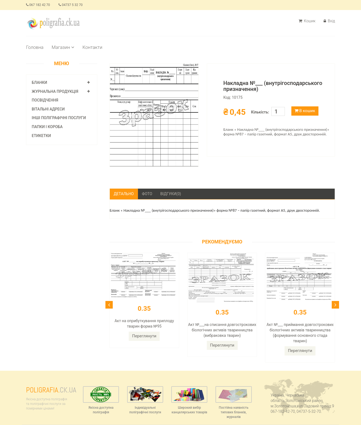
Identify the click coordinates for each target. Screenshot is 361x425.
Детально (124, 194)
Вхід (329, 21)
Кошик (307, 21)
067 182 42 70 (38, 5)
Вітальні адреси (48, 109)
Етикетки (41, 136)
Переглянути (144, 336)
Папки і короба (47, 127)
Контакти (92, 47)
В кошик (305, 110)
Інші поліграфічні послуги (59, 118)
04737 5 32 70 (70, 5)
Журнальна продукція (55, 91)
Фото (147, 194)
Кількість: (260, 112)
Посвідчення (45, 100)
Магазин (62, 47)
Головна (34, 47)
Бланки (39, 82)
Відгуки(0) (170, 194)
